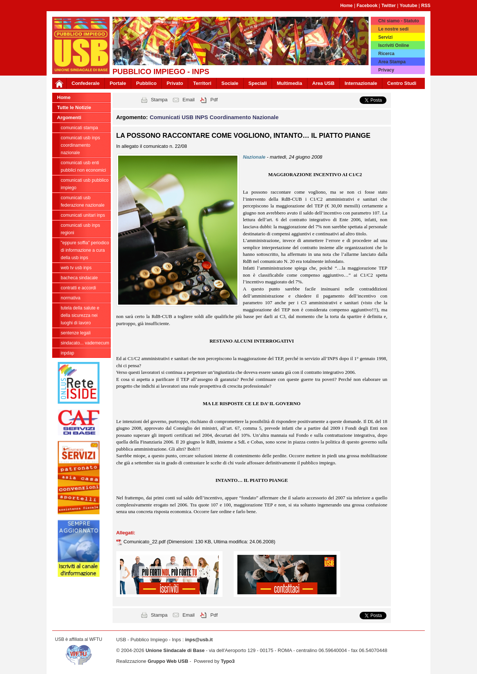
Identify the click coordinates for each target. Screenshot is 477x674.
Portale (118, 83)
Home (346, 5)
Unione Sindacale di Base (175, 650)
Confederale (85, 83)
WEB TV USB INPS (76, 267)
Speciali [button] (258, 83)
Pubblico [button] (146, 83)
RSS (425, 5)
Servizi (385, 37)
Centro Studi (401, 83)
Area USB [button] (323, 83)
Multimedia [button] (289, 83)
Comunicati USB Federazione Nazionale (82, 201)
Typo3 (227, 661)
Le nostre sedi (393, 29)
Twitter (389, 5)
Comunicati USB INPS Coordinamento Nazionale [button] (214, 117)
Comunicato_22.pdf (145, 541)
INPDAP (67, 353)
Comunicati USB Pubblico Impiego (84, 184)
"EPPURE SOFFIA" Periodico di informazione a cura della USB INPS (85, 250)
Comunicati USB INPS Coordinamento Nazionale (80, 145)
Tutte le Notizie (74, 107)
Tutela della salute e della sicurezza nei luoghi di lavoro (80, 315)
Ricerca (386, 53)
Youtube (408, 5)
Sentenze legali (76, 333)
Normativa (70, 298)
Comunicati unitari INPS (83, 215)
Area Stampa (391, 61)
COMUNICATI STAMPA (79, 127)
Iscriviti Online (393, 45)
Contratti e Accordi (78, 287)
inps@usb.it (199, 639)
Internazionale (361, 83)
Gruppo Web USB (168, 661)
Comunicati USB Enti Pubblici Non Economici (83, 166)
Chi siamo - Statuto (398, 20)
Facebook (367, 5)
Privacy (386, 70)
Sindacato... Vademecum (85, 343)
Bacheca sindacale (79, 277)
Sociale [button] (229, 83)
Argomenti (69, 117)
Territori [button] (202, 83)
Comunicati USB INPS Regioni (80, 229)
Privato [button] (175, 83)
